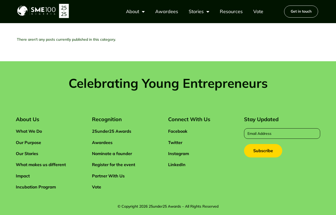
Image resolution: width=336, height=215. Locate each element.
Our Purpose (28, 142)
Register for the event (113, 164)
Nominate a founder (112, 153)
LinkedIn (177, 164)
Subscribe (263, 150)
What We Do (29, 131)
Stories (199, 12)
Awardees (166, 11)
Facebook (177, 131)
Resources (231, 11)
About (135, 12)
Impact (23, 175)
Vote (258, 11)
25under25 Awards (111, 131)
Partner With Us (108, 175)
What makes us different (41, 164)
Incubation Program (36, 187)
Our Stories (27, 153)
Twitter (175, 142)
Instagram (178, 153)
